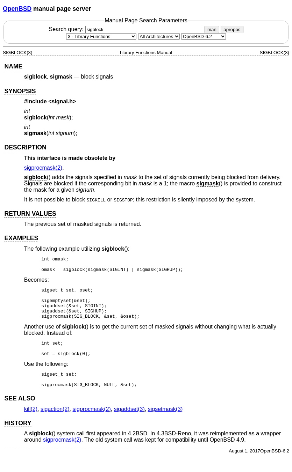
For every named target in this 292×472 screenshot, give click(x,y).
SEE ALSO (19, 414)
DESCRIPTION (25, 147)
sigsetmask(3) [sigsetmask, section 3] (165, 425)
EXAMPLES (21, 238)
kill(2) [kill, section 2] (30, 425)
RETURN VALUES (30, 213)
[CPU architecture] (159, 36)
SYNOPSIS (20, 91)
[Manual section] (101, 36)
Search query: (127, 29)
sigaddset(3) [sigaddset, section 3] (129, 425)
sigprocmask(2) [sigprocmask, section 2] (43, 168)
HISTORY (17, 438)
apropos (231, 29)
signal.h (62, 101)
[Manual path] (203, 36)
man (211, 29)
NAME (13, 66)
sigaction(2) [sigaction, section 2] (55, 425)
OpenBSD (17, 8)
